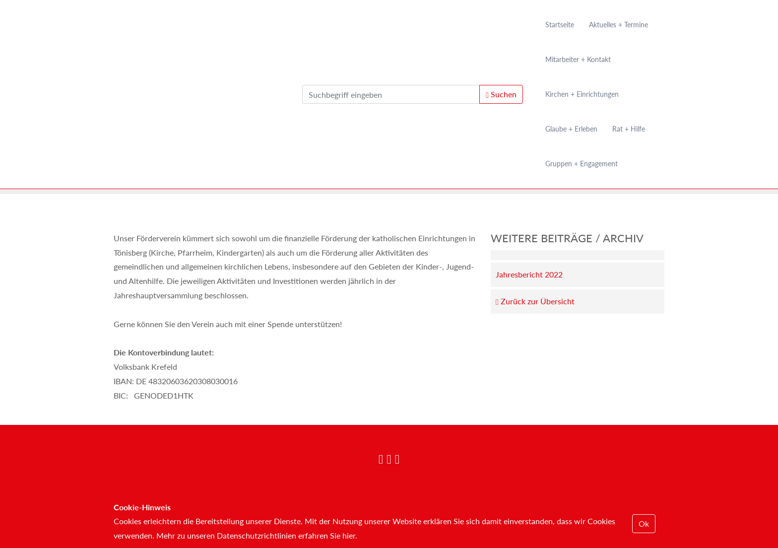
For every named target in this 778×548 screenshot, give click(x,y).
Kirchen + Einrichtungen (582, 94)
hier (348, 535)
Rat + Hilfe (628, 129)
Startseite (559, 24)
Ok (644, 523)
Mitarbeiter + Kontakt (578, 59)
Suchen (501, 94)
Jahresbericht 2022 (529, 274)
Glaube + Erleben (571, 129)
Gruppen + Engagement (581, 163)
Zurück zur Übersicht (535, 301)
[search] (391, 94)
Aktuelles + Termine (618, 24)
